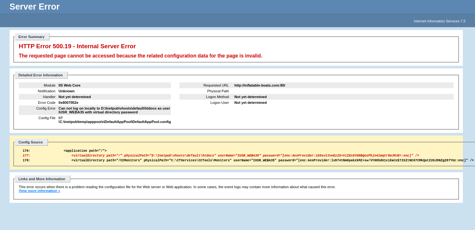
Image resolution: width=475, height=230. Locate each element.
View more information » (39, 193)
